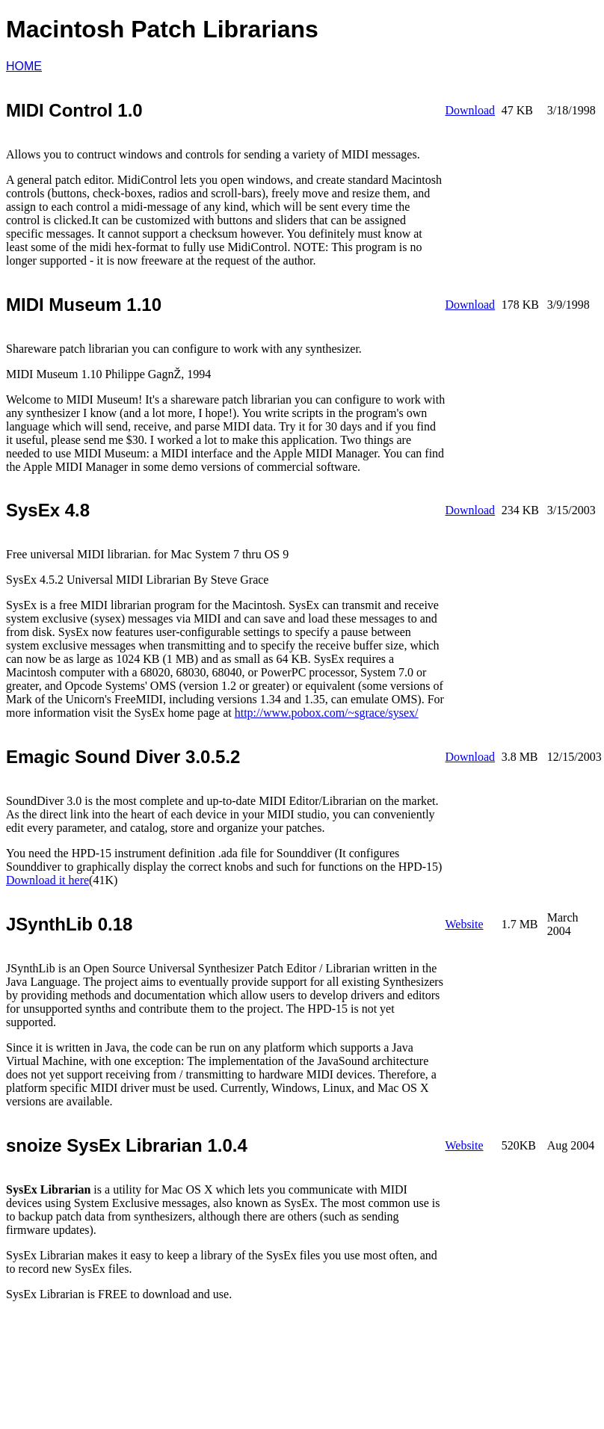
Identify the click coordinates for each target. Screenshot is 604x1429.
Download (470, 110)
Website (464, 924)
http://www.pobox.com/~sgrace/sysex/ (327, 712)
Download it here (47, 880)
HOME (24, 66)
